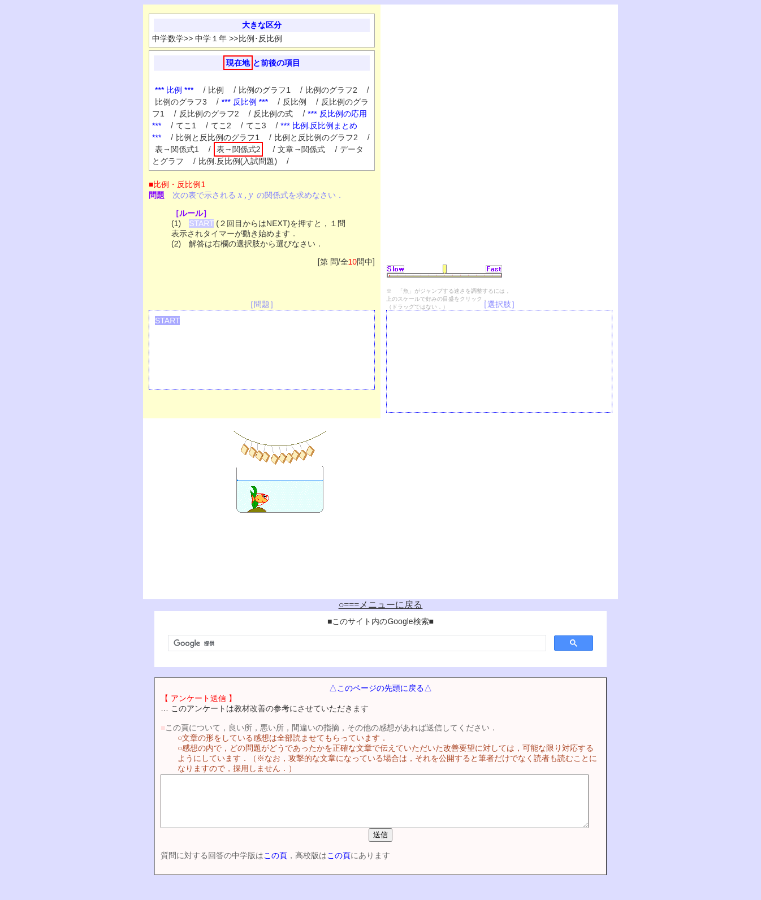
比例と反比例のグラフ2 (316, 137)
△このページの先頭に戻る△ (380, 688)
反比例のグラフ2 (209, 113)
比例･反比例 (260, 38)
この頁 (255, 865)
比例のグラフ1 (265, 89)
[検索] (356, 643)
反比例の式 (273, 113)
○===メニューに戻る (381, 604)
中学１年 (211, 38)
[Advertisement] (669, 179)
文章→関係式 (301, 149)
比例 (216, 89)
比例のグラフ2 (331, 89)
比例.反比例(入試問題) (237, 161)
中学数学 (168, 38)
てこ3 (256, 125)
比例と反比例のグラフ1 (218, 137)
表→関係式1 (177, 149)
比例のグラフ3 (181, 101)
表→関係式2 (239, 149)
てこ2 (221, 125)
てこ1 (186, 125)
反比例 (294, 101)
